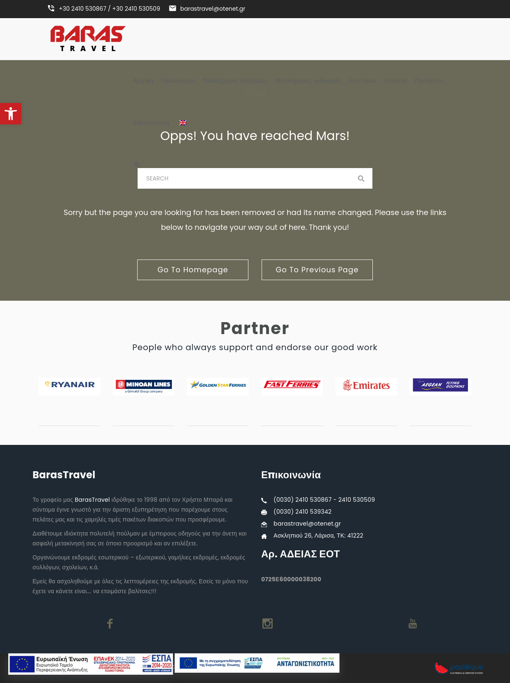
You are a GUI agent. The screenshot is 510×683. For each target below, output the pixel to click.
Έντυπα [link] (395, 81)
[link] (10, 113)
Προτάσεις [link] (429, 81)
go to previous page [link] (317, 269)
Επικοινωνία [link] (151, 123)
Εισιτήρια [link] (362, 81)
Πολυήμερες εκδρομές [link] (235, 81)
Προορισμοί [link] (178, 81)
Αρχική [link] (143, 81)
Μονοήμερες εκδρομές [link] (308, 81)
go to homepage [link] (192, 269)
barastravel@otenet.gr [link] (307, 523)
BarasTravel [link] (92, 500)
